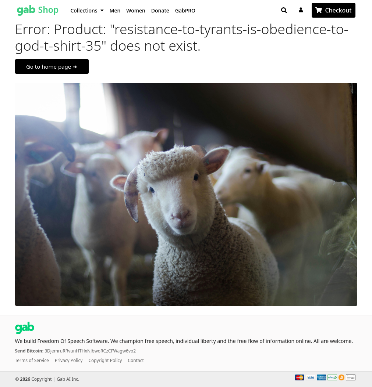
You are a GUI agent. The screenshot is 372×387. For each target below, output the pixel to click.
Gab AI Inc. (68, 379)
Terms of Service (32, 360)
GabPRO (185, 10)
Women (135, 10)
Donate (160, 10)
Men (115, 10)
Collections (86, 10)
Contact (136, 360)
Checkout (338, 10)
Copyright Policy (105, 360)
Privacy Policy (69, 360)
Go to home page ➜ (51, 66)
